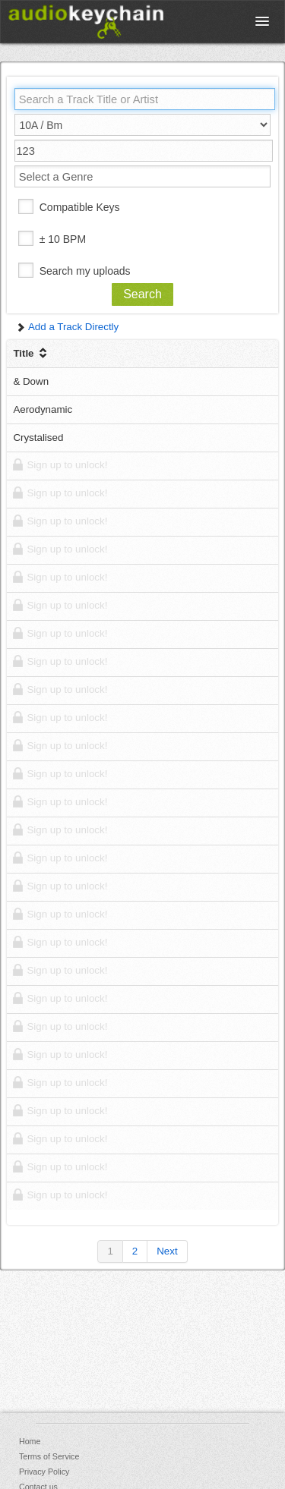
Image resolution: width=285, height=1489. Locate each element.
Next (167, 1251)
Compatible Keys (80, 207)
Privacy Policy (44, 1471)
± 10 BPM (63, 239)
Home (29, 1441)
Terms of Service (49, 1456)
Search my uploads (85, 271)
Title (31, 353)
